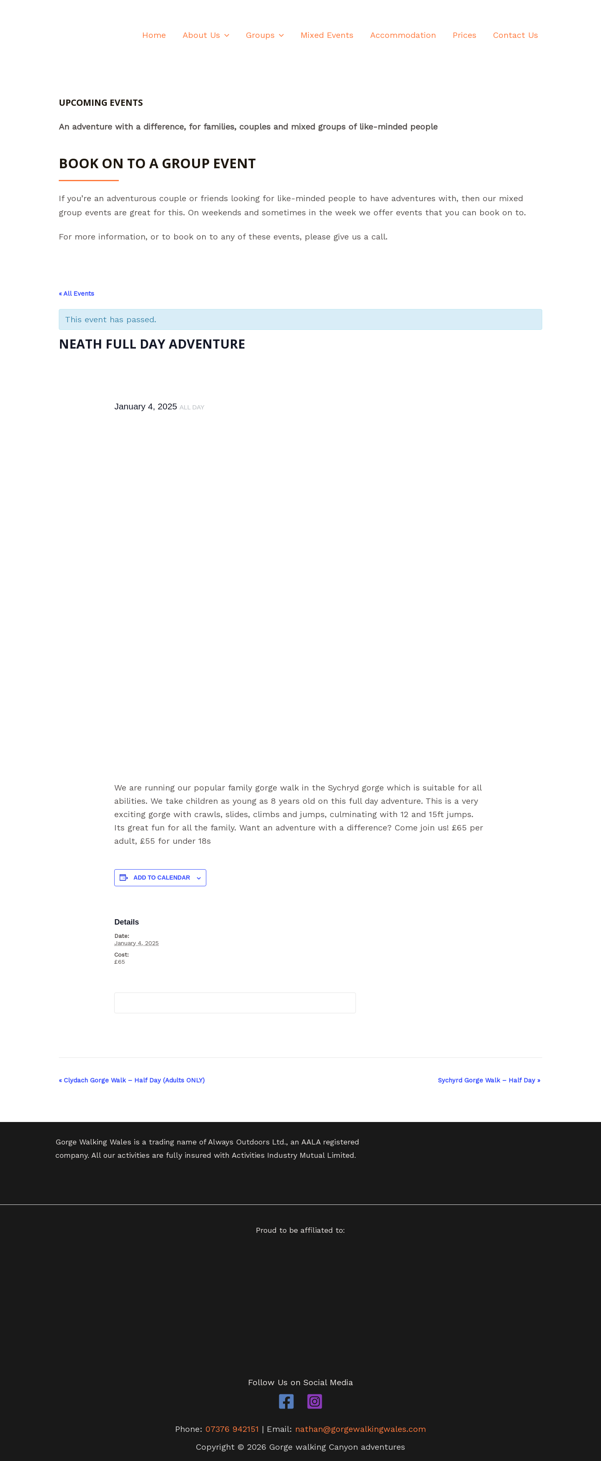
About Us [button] (206, 35)
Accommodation (403, 35)
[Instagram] (314, 1401)
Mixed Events (326, 35)
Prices (464, 35)
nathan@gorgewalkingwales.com (360, 1429)
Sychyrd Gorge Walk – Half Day (489, 1080)
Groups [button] (265, 35)
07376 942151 (232, 1429)
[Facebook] (286, 1401)
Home (154, 35)
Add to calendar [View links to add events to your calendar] (161, 877)
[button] (224, 35)
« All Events (76, 293)
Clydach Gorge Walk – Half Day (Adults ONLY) (132, 1080)
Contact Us (515, 35)
